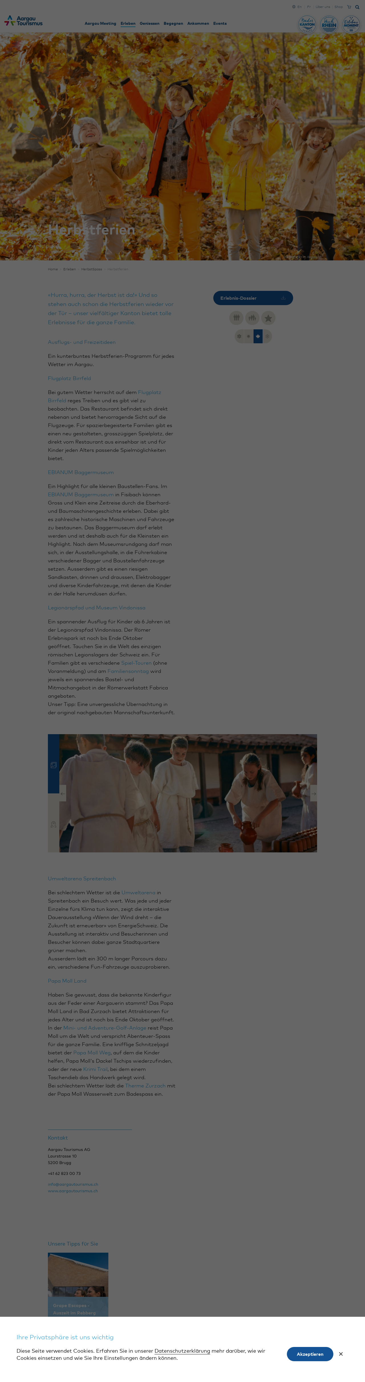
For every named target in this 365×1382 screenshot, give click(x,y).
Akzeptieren (310, 1354)
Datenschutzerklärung (182, 1351)
